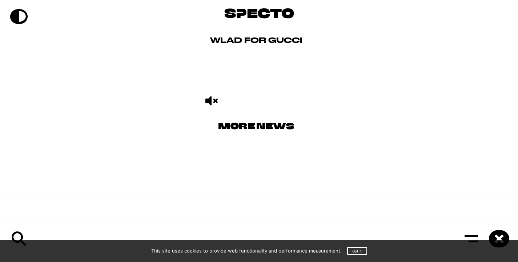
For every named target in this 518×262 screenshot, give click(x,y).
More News (256, 126)
